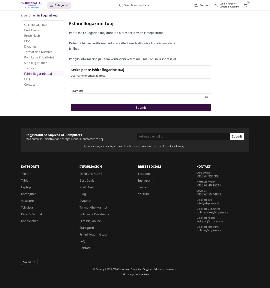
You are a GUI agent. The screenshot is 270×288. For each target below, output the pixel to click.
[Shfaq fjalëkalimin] (206, 97)
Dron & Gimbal (31, 214)
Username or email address (88, 75)
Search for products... (135, 5)
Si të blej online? (35, 63)
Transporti (31, 68)
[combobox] (29, 262)
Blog (27, 41)
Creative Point (142, 274)
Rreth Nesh (32, 36)
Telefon (26, 174)
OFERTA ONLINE (35, 25)
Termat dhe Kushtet (38, 52)
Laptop (26, 187)
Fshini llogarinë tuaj (38, 74)
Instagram (145, 180)
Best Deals (31, 30)
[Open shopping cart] (245, 5)
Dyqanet (30, 46)
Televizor (27, 207)
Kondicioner (29, 221)
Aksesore (27, 201)
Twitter (143, 187)
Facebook (145, 174)
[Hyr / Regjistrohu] (227, 5)
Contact (29, 84)
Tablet (25, 180)
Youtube (144, 194)
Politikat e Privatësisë (39, 57)
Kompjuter (28, 194)
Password (77, 90)
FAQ (27, 79)
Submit (141, 107)
